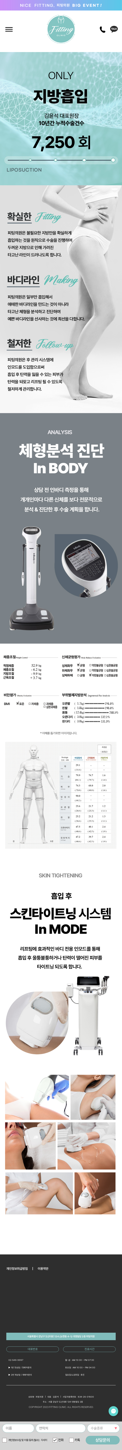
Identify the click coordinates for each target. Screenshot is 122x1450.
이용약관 (43, 1268)
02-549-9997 (15, 1360)
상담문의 (102, 1440)
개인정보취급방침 (17, 1268)
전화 (60, 1440)
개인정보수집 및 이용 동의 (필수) (27, 1440)
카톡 (77, 1440)
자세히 (44, 1440)
